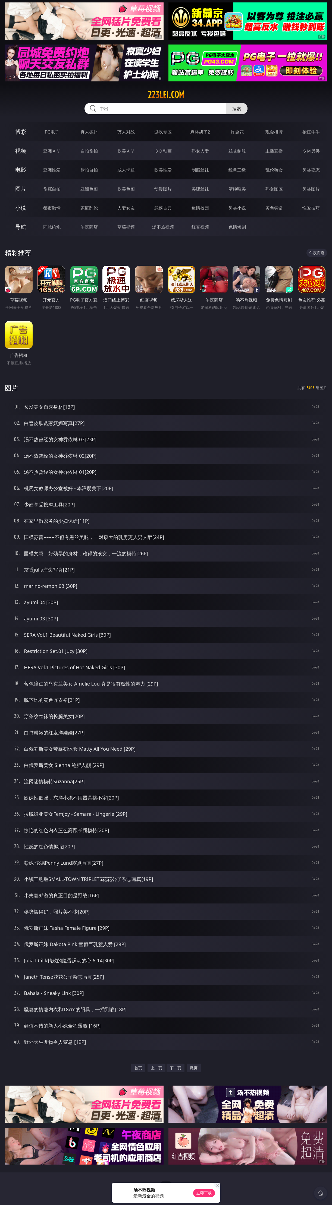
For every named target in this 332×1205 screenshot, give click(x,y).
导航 (20, 226)
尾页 (194, 1067)
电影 (20, 169)
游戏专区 (163, 132)
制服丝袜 (200, 170)
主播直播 (274, 151)
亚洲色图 (89, 189)
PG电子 (52, 132)
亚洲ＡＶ (52, 151)
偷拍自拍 (89, 170)
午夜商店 (89, 227)
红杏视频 (200, 227)
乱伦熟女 (274, 170)
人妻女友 (126, 208)
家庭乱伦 (89, 208)
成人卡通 (126, 170)
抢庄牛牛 (311, 132)
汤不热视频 (163, 227)
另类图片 (311, 189)
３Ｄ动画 (163, 151)
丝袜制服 (237, 151)
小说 (20, 207)
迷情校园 (200, 208)
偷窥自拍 (52, 189)
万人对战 (126, 132)
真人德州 (89, 132)
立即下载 (204, 1193)
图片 (20, 188)
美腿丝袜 (200, 189)
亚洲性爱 (52, 170)
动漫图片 (163, 189)
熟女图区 (274, 189)
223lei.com (166, 94)
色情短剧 (237, 227)
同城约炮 (52, 227)
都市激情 (52, 208)
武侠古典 (163, 208)
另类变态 (311, 170)
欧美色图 (126, 189)
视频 (20, 150)
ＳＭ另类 (311, 151)
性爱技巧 (311, 208)
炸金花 (237, 132)
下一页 (175, 1067)
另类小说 (237, 208)
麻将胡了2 (200, 132)
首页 (138, 1067)
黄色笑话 (274, 208)
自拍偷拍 (89, 151)
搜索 (236, 109)
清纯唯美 (237, 189)
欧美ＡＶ (126, 151)
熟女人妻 (200, 151)
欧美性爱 (163, 170)
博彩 (20, 131)
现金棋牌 (274, 132)
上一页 (156, 1067)
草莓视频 (126, 227)
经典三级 (237, 170)
